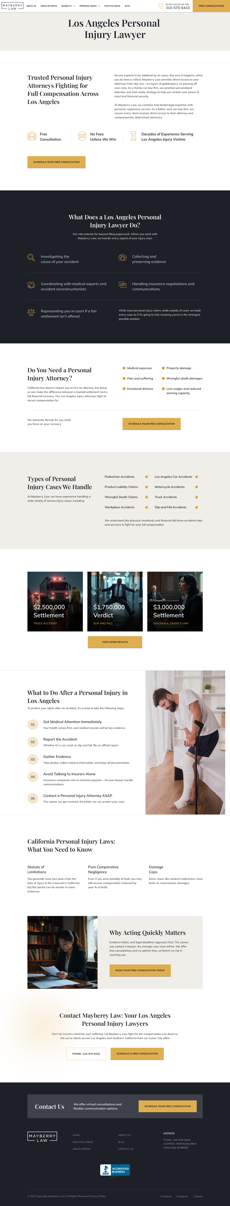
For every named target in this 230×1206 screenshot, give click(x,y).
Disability (68, 6)
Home (76, 1135)
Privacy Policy (98, 1196)
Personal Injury (90, 6)
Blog (127, 6)
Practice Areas (112, 6)
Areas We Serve (49, 6)
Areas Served (82, 1148)
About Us (31, 6)
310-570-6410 (178, 8)
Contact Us (126, 1148)
